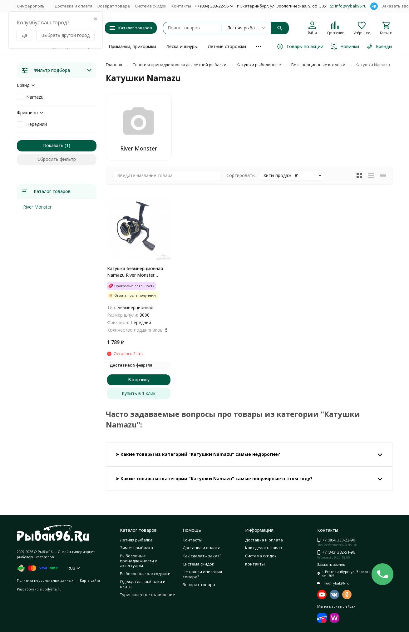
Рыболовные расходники (145, 573)
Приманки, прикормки (132, 46)
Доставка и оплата (73, 6)
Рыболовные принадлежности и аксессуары (138, 560)
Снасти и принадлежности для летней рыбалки (179, 64)
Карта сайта (90, 580)
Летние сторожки (227, 46)
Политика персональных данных (45, 580)
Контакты (181, 6)
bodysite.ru (52, 589)
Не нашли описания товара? (202, 574)
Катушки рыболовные (259, 64)
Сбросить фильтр (56, 159)
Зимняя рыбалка (136, 548)
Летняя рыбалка (136, 540)
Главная (114, 64)
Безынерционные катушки (318, 64)
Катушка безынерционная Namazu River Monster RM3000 (135, 271)
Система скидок (150, 6)
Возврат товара (113, 6)
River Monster (37, 207)
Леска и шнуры (182, 46)
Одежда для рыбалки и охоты (142, 584)
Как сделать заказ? (202, 556)
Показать (53, 145)
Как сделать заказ (263, 548)
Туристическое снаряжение (147, 594)
